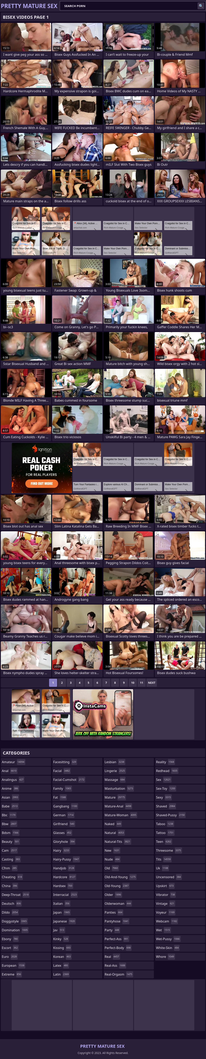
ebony (10, 939)
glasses (62, 833)
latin (61, 974)
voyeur (166, 912)
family (62, 789)
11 (141, 683)
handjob (64, 868)
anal (10, 771)
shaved (166, 806)
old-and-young (121, 877)
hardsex (63, 886)
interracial (65, 895)
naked (113, 824)
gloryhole (64, 842)
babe (10, 806)
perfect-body (118, 948)
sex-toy (166, 789)
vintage (165, 904)
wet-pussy (168, 939)
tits (164, 859)
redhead (167, 771)
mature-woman (121, 815)
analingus (13, 780)
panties (114, 912)
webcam (167, 921)
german (64, 815)
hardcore (64, 877)
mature (115, 797)
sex (164, 780)
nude (113, 859)
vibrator (166, 895)
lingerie (115, 771)
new (112, 850)
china (10, 886)
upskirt (165, 886)
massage (115, 780)
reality (165, 762)
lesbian (115, 762)
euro (10, 957)
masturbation (119, 789)
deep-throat (16, 895)
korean (62, 957)
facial (62, 771)
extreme (12, 974)
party (112, 930)
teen (164, 842)
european (13, 965)
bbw (9, 824)
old (112, 868)
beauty (11, 842)
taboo (165, 824)
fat (60, 797)
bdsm (11, 833)
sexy (164, 797)
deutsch (12, 904)
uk (162, 868)
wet (163, 930)
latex (61, 965)
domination (15, 930)
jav (59, 930)
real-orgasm (119, 974)
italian (61, 904)
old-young (117, 886)
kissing (62, 948)
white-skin (168, 948)
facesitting (65, 762)
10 (132, 683)
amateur (13, 762)
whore (165, 957)
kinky (61, 939)
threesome (169, 850)
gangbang (65, 806)
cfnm (10, 868)
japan (62, 912)
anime (10, 789)
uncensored (169, 877)
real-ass (115, 965)
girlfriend (64, 824)
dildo (10, 912)
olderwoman (118, 904)
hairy (61, 850)
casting (11, 859)
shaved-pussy (171, 815)
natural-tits (118, 842)
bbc (9, 815)
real (112, 957)
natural (115, 833)
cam (10, 850)
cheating (12, 877)
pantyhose (117, 921)
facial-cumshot (69, 780)
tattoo (165, 833)
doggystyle (15, 921)
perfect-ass (117, 939)
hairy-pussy (66, 859)
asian (10, 797)
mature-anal (118, 806)
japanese (64, 921)
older (113, 895)
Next (152, 683)
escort (10, 948)
